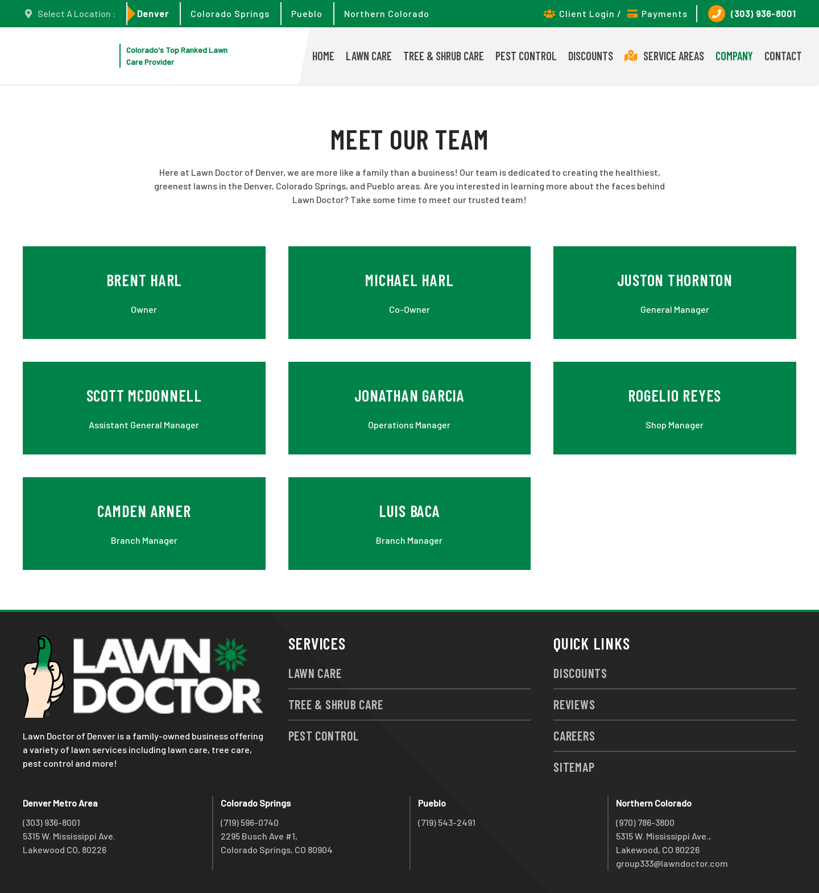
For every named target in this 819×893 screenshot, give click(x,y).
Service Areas (664, 56)
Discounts (590, 56)
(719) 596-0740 (250, 822)
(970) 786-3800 (645, 822)
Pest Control (526, 56)
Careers (574, 735)
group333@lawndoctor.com (672, 863)
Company (734, 56)
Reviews (574, 704)
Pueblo (306, 13)
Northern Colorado (386, 13)
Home (323, 56)
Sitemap (573, 766)
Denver (153, 13)
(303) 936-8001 (752, 13)
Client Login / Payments (616, 13)
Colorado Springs (230, 13)
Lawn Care (369, 56)
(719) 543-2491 (446, 822)
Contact (783, 56)
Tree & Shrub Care (443, 56)
